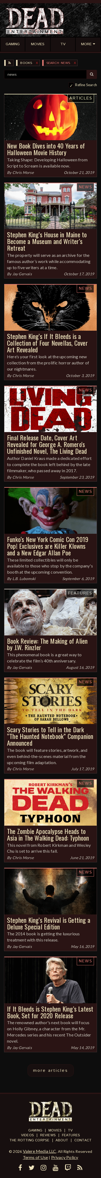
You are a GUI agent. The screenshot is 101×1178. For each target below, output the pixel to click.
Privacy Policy (64, 1157)
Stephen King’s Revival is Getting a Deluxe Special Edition (48, 923)
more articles (50, 1071)
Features (80, 593)
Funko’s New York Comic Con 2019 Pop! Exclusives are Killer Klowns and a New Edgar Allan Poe (47, 545)
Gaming (35, 1130)
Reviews (48, 1135)
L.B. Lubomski (24, 578)
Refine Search (86, 85)
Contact (83, 1140)
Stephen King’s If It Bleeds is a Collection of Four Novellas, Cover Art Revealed (47, 342)
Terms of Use (35, 1157)
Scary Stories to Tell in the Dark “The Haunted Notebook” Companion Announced (50, 736)
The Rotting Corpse (29, 1140)
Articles (80, 98)
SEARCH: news (58, 63)
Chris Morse (23, 172)
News (85, 187)
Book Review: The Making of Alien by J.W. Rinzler (47, 644)
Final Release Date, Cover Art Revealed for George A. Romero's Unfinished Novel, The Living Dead (47, 444)
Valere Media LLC (39, 1151)
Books (26, 63)
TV (70, 1130)
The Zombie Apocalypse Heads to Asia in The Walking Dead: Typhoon (48, 834)
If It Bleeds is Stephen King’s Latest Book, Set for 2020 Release (50, 1012)
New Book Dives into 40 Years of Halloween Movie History (46, 149)
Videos (27, 1135)
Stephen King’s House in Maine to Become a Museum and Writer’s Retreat (47, 241)
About (61, 1140)
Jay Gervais (22, 274)
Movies (55, 1130)
